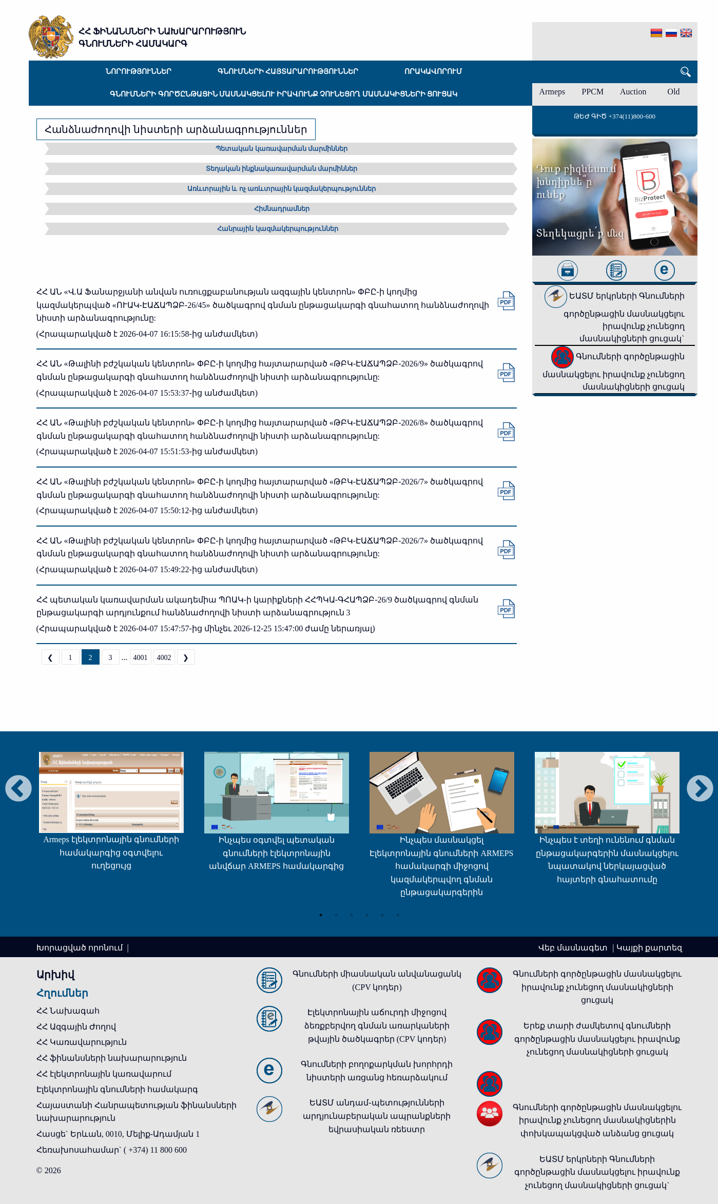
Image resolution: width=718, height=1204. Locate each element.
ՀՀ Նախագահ (68, 1010)
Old (674, 91)
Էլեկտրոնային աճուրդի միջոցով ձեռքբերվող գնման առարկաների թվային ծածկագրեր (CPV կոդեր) (377, 1025)
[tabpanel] (111, 816)
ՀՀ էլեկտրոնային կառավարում (103, 1074)
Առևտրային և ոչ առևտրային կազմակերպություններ (281, 188)
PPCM (592, 91)
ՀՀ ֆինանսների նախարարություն (111, 1058)
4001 (140, 658)
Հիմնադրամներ (281, 208)
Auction (633, 91)
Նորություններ (138, 71)
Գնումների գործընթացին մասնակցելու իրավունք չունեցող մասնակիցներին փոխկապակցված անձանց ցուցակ (597, 1120)
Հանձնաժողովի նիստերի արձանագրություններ (176, 129)
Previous (18, 789)
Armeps (552, 91)
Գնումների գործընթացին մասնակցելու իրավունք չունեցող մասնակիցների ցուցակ (283, 94)
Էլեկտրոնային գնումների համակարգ (117, 1089)
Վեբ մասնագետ (574, 947)
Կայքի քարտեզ (649, 947)
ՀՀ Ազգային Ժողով (76, 1026)
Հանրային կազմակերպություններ (277, 228)
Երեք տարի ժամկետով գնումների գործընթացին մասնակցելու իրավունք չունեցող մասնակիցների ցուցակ (597, 1038)
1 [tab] (321, 915)
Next (700, 789)
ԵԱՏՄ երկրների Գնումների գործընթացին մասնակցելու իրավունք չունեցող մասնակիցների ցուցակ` (615, 317)
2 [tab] (336, 915)
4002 (164, 658)
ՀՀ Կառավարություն (81, 1042)
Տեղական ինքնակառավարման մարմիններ (282, 168)
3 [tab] (351, 915)
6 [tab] (398, 915)
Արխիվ (55, 974)
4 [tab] (367, 915)
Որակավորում (433, 71)
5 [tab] (382, 915)
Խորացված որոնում (80, 947)
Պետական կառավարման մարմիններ (281, 148)
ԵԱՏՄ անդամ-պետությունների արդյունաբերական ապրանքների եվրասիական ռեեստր (377, 1115)
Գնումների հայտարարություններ (288, 71)
